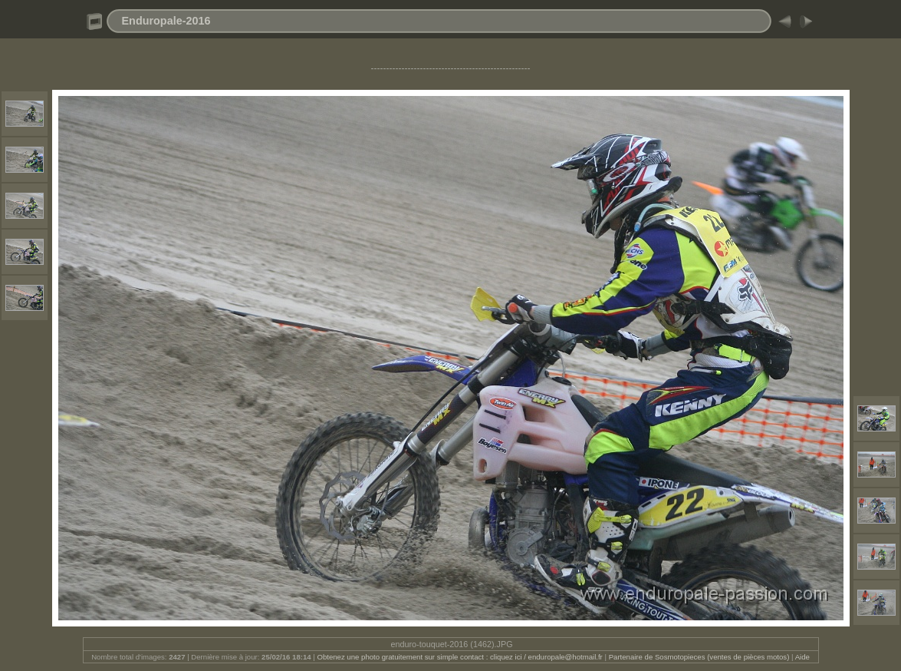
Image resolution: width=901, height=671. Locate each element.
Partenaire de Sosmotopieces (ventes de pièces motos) (699, 657)
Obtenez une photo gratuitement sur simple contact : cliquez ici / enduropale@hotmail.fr (459, 657)
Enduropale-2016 (166, 21)
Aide (802, 657)
